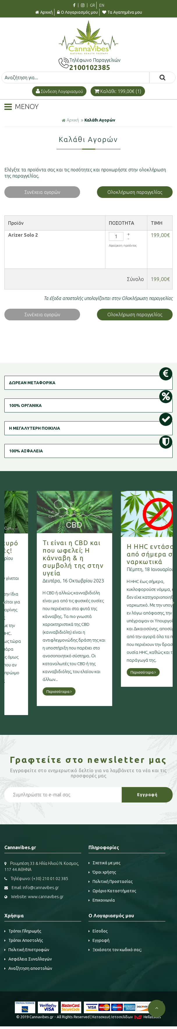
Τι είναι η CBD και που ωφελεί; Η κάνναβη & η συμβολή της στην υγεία (45, 558)
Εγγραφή (98, 940)
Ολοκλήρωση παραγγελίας (134, 192)
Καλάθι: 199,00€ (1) (117, 91)
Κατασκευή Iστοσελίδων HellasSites (126, 1017)
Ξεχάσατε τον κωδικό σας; (115, 949)
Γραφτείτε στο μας (88, 760)
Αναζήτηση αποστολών (28, 968)
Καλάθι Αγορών (99, 120)
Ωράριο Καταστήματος (112, 890)
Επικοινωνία (101, 900)
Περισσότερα (31, 691)
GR (92, 5)
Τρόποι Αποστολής (23, 940)
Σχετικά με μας (104, 863)
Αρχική (44, 12)
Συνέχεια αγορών (42, 192)
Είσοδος (98, 931)
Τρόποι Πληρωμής (22, 931)
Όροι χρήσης (102, 872)
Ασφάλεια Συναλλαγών (28, 959)
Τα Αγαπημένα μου (122, 12)
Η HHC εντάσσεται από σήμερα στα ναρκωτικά (129, 554)
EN (101, 5)
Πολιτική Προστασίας (110, 881)
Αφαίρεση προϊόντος (123, 245)
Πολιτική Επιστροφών (26, 949)
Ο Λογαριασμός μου (77, 12)
